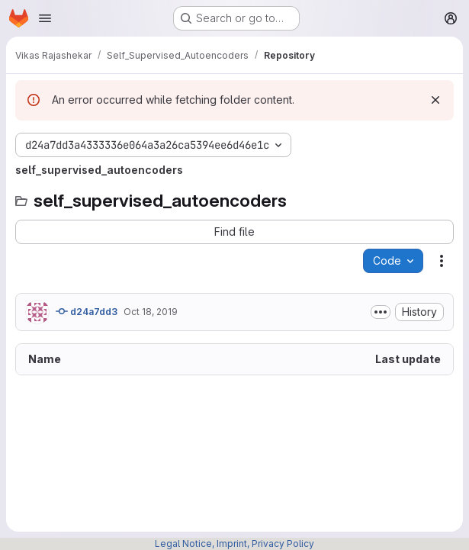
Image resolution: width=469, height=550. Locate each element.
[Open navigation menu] (45, 18)
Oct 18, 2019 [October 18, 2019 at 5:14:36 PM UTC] (151, 311)
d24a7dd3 (86, 311)
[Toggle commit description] (380, 312)
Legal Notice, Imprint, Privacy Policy (234, 543)
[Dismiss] (435, 100)
